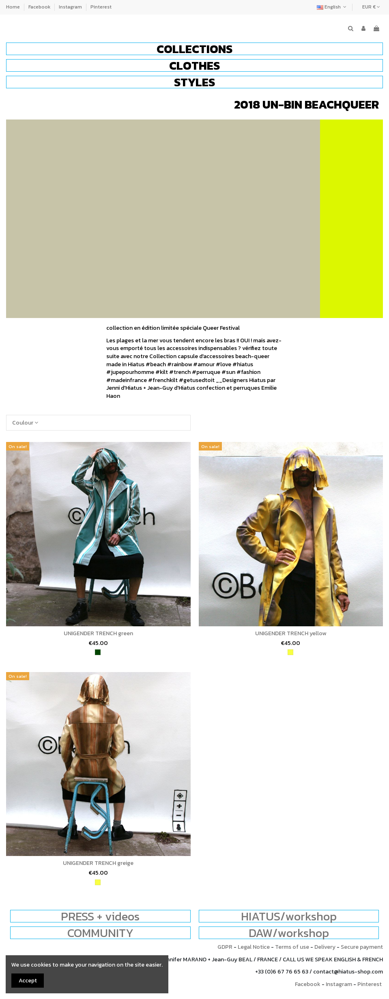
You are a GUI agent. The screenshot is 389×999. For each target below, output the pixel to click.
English (332, 7)
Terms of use (292, 947)
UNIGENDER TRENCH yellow (290, 633)
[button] (194, 49)
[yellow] (290, 652)
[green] (98, 652)
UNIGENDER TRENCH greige (98, 863)
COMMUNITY (100, 932)
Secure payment (362, 947)
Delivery (324, 947)
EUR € (371, 7)
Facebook (40, 7)
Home (13, 7)
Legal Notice (254, 947)
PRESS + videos (100, 916)
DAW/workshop (289, 932)
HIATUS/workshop (289, 916)
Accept (28, 980)
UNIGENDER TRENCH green (98, 633)
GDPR (224, 947)
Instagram (71, 7)
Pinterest (101, 7)
